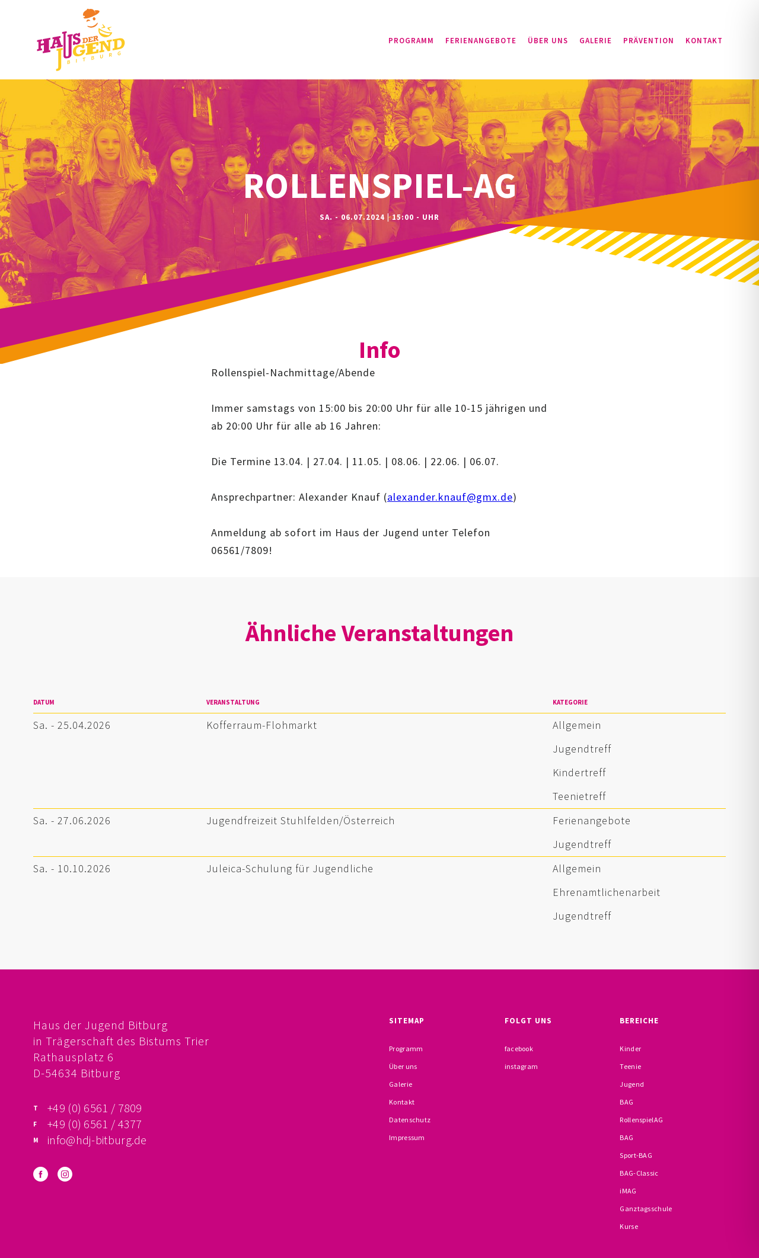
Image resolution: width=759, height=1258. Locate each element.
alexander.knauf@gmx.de (450, 497)
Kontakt (704, 41)
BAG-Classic (639, 1173)
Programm (411, 41)
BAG (626, 1101)
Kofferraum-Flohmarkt (261, 725)
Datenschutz (409, 1119)
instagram (521, 1066)
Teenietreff (579, 796)
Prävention (648, 41)
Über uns (548, 41)
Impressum (407, 1137)
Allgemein (577, 725)
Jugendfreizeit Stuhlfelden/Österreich (300, 820)
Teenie (630, 1066)
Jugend (632, 1084)
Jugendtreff (582, 749)
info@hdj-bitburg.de (97, 1139)
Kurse (629, 1226)
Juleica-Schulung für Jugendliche (290, 868)
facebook (519, 1048)
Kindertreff (579, 772)
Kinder (630, 1048)
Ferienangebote (480, 41)
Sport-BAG (636, 1155)
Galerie (595, 41)
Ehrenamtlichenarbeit (607, 892)
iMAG (628, 1190)
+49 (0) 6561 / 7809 (94, 1107)
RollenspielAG (641, 1119)
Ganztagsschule (646, 1208)
